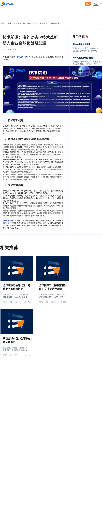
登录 (87, 3)
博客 (9, 23)
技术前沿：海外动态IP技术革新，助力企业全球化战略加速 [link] (36, 23)
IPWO (2, 23)
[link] (2, 23)
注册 (96, 3)
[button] (101, 3)
